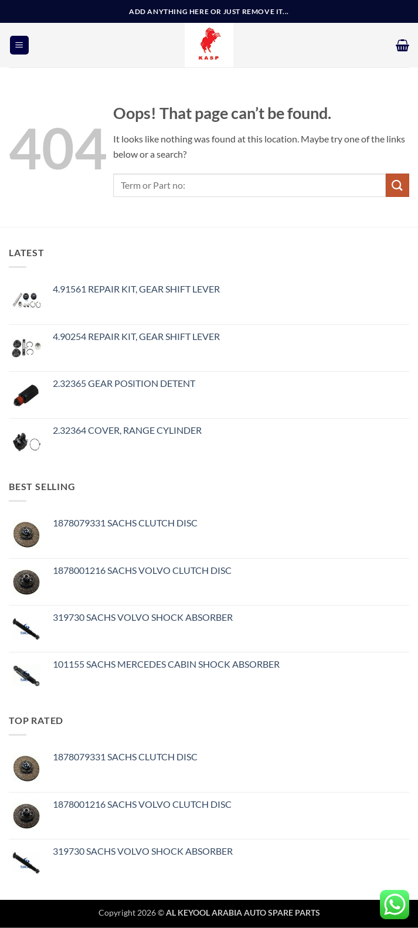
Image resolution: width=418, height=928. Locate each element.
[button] (19, 45)
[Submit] (397, 185)
